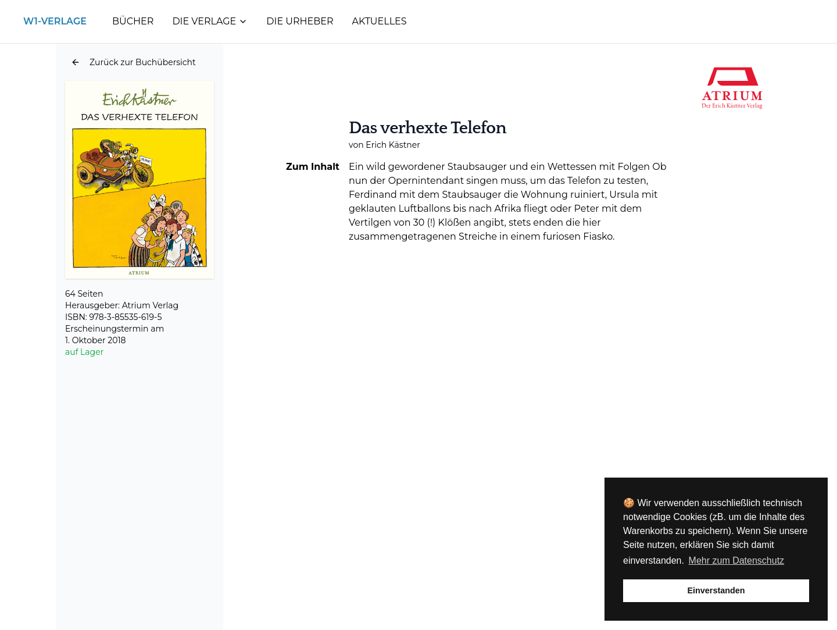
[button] (133, 62)
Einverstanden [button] (716, 590)
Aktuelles (379, 21)
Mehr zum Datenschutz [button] (737, 560)
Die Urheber (299, 21)
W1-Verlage (55, 21)
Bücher (132, 21)
